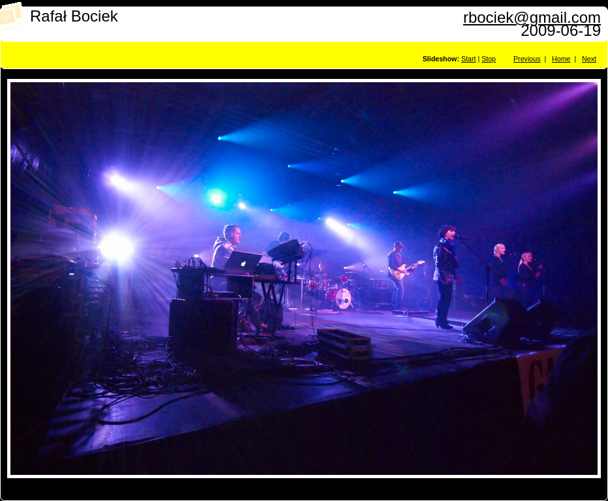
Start (468, 59)
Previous (526, 59)
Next (589, 59)
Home (561, 59)
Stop (488, 59)
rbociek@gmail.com (532, 17)
